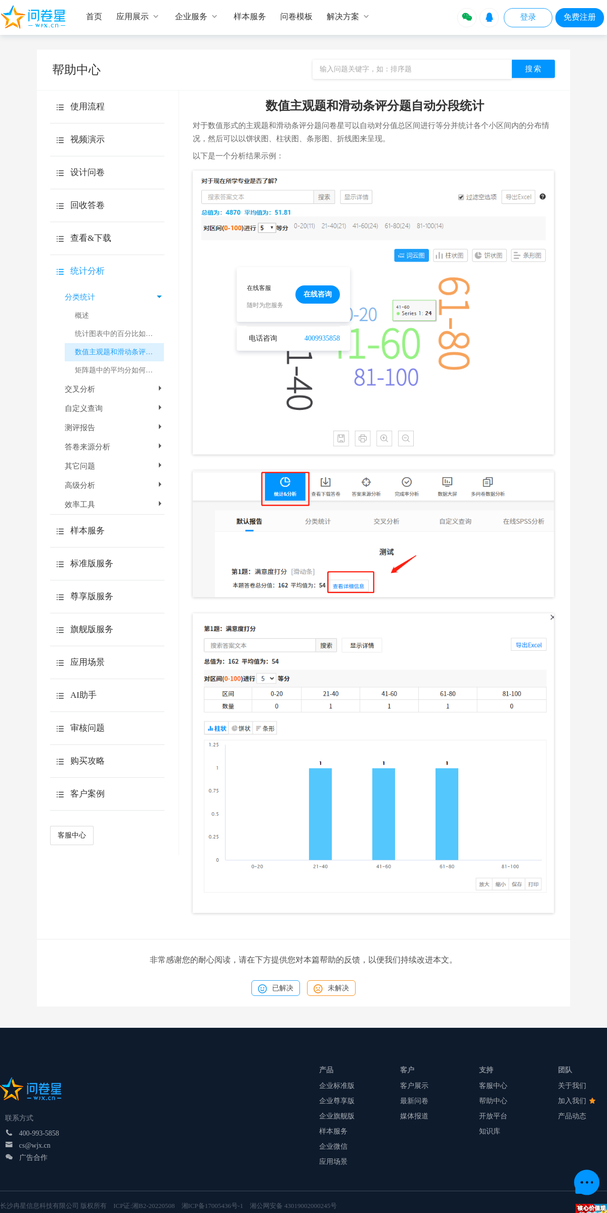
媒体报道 (414, 1116)
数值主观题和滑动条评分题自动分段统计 (119, 352)
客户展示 (414, 1086)
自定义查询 (114, 408)
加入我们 (576, 1101)
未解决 (331, 988)
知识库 (489, 1131)
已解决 (275, 988)
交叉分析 (114, 389)
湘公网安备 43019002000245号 (293, 1205)
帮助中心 (493, 1101)
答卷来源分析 (114, 447)
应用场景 (333, 1161)
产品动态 (572, 1116)
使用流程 (87, 106)
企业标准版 (337, 1086)
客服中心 (72, 835)
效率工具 (114, 504)
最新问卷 (414, 1101)
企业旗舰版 (337, 1116)
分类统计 (113, 297)
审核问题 (87, 728)
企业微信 (333, 1146)
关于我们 (572, 1086)
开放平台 (493, 1116)
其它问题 (114, 466)
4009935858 (322, 338)
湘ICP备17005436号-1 (212, 1205)
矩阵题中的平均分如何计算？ (119, 370)
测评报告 (114, 428)
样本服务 (333, 1131)
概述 (82, 315)
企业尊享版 (337, 1101)
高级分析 (114, 485)
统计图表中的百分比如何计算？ (119, 334)
